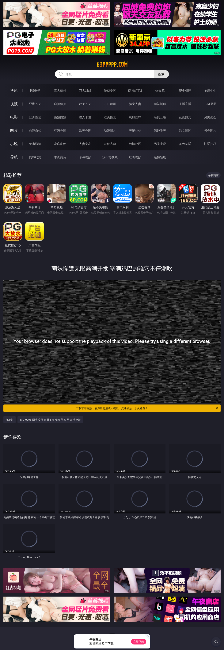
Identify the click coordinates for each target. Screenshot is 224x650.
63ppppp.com (112, 64)
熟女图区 (185, 130)
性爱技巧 (210, 144)
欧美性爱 (110, 117)
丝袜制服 (160, 104)
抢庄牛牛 (210, 90)
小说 (14, 143)
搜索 (161, 74)
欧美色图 (85, 130)
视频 (14, 103)
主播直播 (185, 104)
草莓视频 (85, 157)
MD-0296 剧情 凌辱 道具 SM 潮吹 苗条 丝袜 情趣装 (50, 419)
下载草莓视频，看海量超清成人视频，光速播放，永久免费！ (147, 408)
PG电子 (35, 90)
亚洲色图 (60, 130)
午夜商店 (60, 157)
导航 (14, 157)
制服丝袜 (135, 117)
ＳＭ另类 (210, 104)
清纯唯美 (160, 130)
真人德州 (60, 90)
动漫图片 (110, 130)
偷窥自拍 (35, 130)
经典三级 (160, 117)
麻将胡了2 (135, 90)
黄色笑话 (185, 144)
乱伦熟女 (185, 117)
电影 (14, 117)
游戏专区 (110, 90)
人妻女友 (85, 144)
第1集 (9, 419)
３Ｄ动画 (110, 104)
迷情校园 (135, 144)
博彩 (14, 90)
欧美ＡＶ (85, 104)
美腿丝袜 (135, 130)
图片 (14, 130)
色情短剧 (160, 157)
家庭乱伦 (60, 144)
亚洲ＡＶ (35, 104)
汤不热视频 (110, 157)
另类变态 (210, 117)
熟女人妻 (135, 104)
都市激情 (35, 144)
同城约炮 (35, 157)
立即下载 (138, 641)
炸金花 (160, 90)
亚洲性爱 (35, 117)
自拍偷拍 (60, 104)
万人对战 (85, 90)
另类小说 (160, 144)
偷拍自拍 (60, 117)
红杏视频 (135, 157)
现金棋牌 (185, 90)
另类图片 (210, 130)
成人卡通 (85, 117)
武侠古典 (110, 144)
